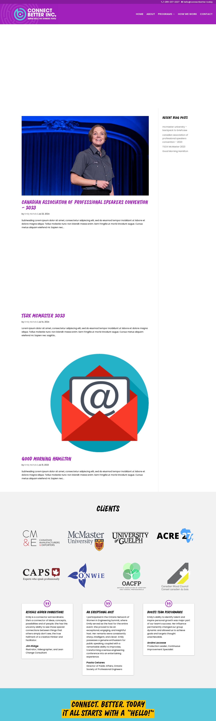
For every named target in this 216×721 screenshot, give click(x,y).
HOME (139, 14)
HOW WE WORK (187, 14)
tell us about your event (108, 643)
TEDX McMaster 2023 (43, 232)
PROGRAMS (165, 14)
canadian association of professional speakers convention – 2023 (175, 55)
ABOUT (150, 14)
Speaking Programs (83, 680)
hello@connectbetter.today (198, 2)
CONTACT (206, 14)
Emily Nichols (31, 130)
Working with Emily (83, 687)
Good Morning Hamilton (46, 375)
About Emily (79, 684)
